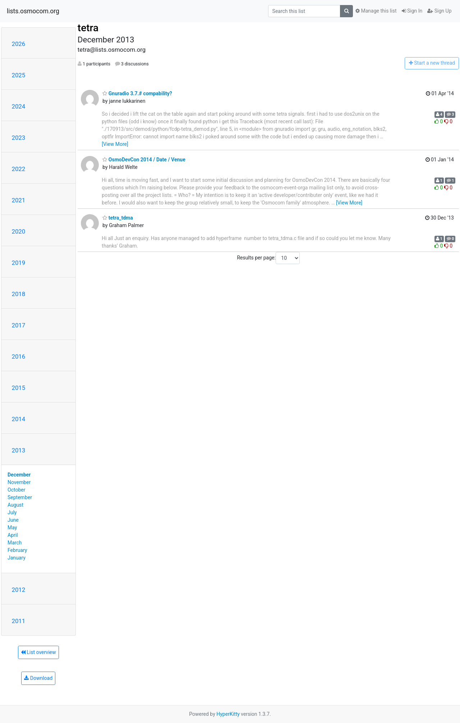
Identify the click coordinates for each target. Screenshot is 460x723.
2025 (19, 75)
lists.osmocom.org (33, 11)
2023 (19, 137)
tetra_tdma (117, 218)
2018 (19, 294)
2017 (19, 325)
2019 (19, 262)
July (12, 512)
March (15, 542)
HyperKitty (228, 714)
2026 (19, 43)
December (19, 475)
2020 (19, 231)
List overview (38, 652)
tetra (88, 28)
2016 (19, 356)
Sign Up (439, 11)
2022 (19, 168)
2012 (19, 589)
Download (38, 678)
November (19, 482)
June (13, 520)
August (15, 505)
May (12, 527)
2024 (19, 106)
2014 (19, 419)
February (17, 550)
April (13, 535)
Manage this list (375, 11)
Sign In (412, 11)
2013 (19, 450)
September (20, 497)
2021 (19, 200)
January (17, 558)
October (16, 490)
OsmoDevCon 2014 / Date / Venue (143, 159)
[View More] (115, 144)
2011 (19, 621)
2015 (19, 387)
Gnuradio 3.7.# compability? (137, 93)
